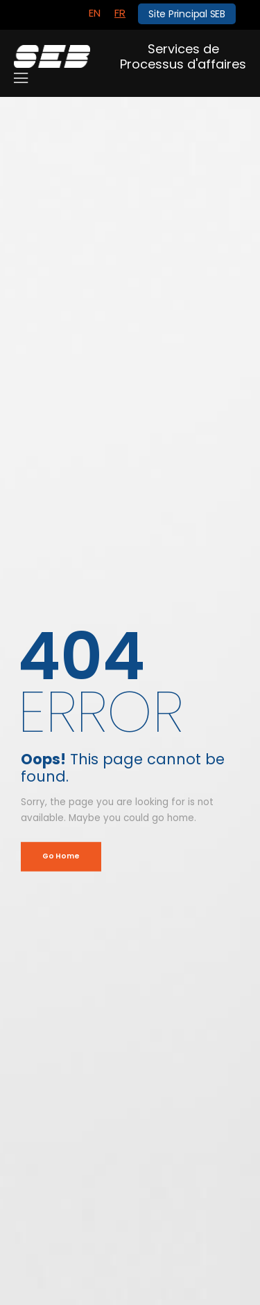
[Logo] (52, 56)
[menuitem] (94, 13)
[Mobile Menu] (21, 78)
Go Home (60, 856)
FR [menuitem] (119, 13)
